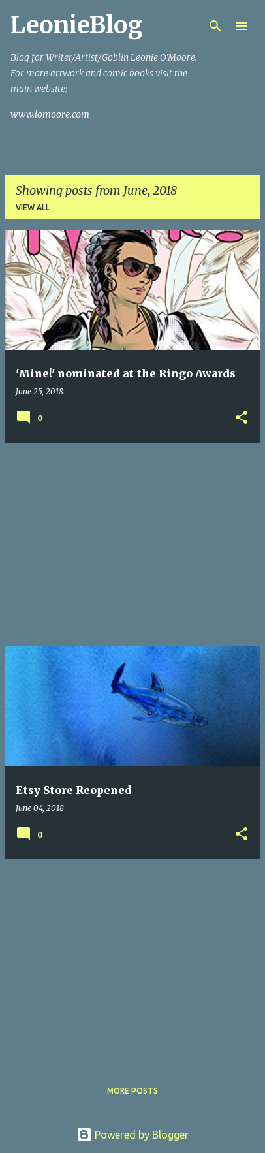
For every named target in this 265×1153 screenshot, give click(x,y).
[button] (241, 418)
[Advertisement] (132, 544)
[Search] (215, 26)
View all (33, 207)
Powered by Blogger (132, 1135)
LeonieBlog (76, 25)
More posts (132, 1090)
